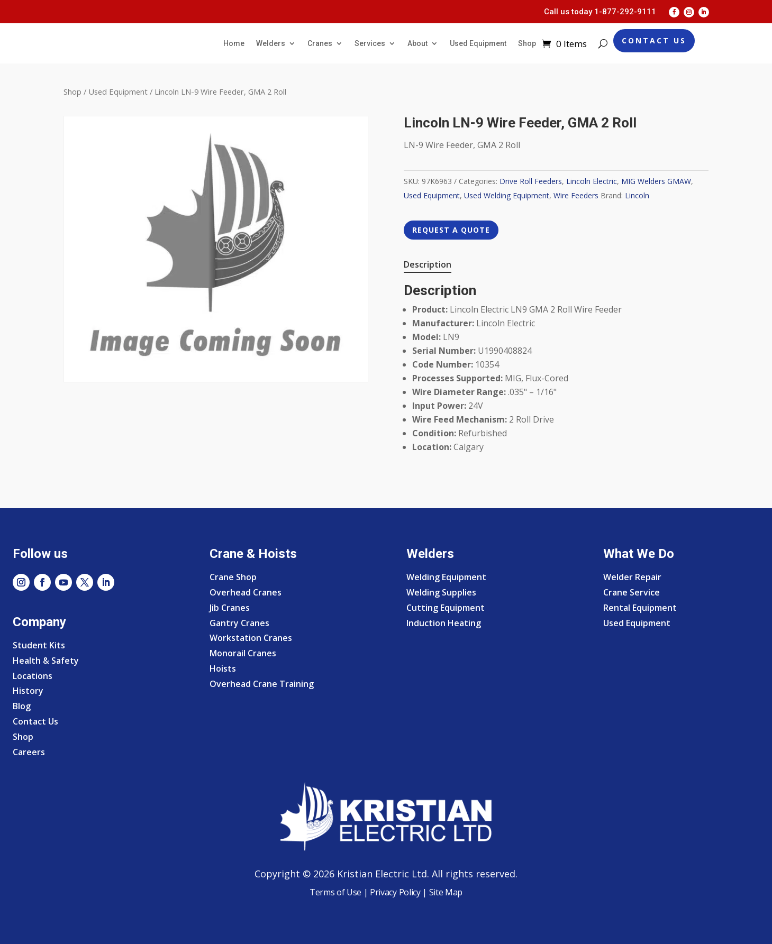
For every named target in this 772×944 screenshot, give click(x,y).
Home (233, 43)
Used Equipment (478, 43)
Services (370, 43)
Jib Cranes (230, 607)
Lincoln (637, 195)
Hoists (223, 668)
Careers (29, 752)
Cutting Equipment (445, 607)
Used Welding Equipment (506, 195)
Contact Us (654, 40)
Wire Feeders (575, 195)
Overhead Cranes (245, 592)
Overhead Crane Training (262, 684)
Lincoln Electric (591, 181)
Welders (270, 43)
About (417, 43)
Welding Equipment (446, 577)
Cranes (319, 43)
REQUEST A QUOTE (451, 230)
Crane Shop (233, 577)
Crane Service (631, 592)
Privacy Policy (395, 892)
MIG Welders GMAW (656, 181)
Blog (22, 706)
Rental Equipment (640, 607)
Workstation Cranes (251, 638)
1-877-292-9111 (625, 11)
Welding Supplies (441, 592)
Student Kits (39, 645)
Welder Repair (632, 577)
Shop (527, 43)
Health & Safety (46, 660)
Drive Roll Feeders (530, 181)
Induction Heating (443, 623)
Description (427, 264)
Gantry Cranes (239, 623)
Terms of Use (335, 892)
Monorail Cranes (243, 653)
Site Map (444, 892)
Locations (32, 676)
